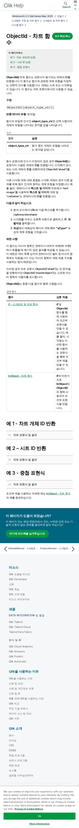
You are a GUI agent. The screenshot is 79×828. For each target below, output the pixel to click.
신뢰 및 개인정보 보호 (21, 688)
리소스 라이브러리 (19, 599)
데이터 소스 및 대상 (20, 713)
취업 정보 (14, 765)
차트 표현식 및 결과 (25, 435)
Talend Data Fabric (20, 631)
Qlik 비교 (14, 703)
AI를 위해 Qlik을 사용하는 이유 (26, 698)
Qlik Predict (16, 656)
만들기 (60, 16)
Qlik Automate (17, 661)
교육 (11, 584)
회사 (11, 735)
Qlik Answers (17, 651)
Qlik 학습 (14, 589)
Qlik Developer (18, 579)
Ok (39, 816)
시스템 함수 (18, 24)
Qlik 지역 (14, 718)
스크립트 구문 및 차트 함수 (25, 20)
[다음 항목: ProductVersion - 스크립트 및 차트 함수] (58, 549)
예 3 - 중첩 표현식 (20, 66)
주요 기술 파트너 (18, 708)
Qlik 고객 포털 (17, 594)
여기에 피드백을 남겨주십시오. (27, 533)
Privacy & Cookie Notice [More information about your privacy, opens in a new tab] (29, 808)
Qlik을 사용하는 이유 (21, 678)
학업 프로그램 (17, 755)
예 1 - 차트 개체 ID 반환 (22, 57)
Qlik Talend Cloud (19, 626)
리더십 (12, 740)
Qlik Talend (16, 621)
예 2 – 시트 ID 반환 (20, 62)
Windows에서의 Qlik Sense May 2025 (32, 16)
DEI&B (12, 750)
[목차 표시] (7, 16)
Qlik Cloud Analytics (21, 646)
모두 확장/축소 (62, 36)
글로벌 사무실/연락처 (21, 775)
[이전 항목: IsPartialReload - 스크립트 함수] (21, 549)
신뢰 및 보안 (16, 683)
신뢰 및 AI (14, 693)
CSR (11, 745)
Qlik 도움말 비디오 (19, 574)
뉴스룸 (12, 770)
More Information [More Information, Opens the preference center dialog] (39, 823)
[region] (39, 807)
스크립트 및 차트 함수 (54, 20)
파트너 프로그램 (18, 760)
